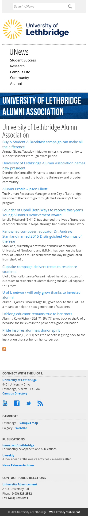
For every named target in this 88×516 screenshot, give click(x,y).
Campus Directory (14, 393)
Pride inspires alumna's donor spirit (31, 330)
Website (21, 428)
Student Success (23, 60)
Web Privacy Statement (64, 512)
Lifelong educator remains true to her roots (37, 313)
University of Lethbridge (19, 380)
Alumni (16, 84)
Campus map (28, 423)
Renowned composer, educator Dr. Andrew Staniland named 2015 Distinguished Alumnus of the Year (42, 236)
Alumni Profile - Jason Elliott (24, 189)
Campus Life (20, 72)
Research (17, 66)
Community (19, 78)
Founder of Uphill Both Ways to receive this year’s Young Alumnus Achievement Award (42, 212)
